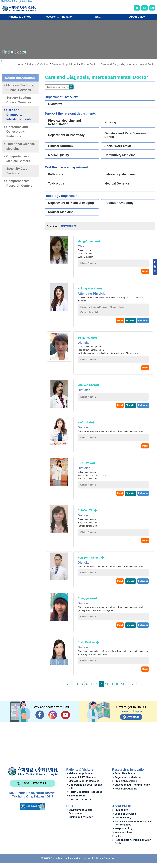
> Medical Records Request (83, 781)
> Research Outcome (124, 788)
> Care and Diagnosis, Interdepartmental (18, 114)
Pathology (55, 174)
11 (111, 684)
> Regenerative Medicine (126, 777)
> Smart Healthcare (123, 773)
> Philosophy (120, 809)
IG (52, 714)
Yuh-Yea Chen (87, 385)
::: (3, 2)
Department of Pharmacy (66, 135)
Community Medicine (120, 155)
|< (63, 684)
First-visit (130, 320)
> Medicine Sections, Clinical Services (19, 88)
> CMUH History (121, 817)
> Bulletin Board (76, 795)
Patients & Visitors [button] (19, 16)
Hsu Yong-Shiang (89, 557)
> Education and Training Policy (131, 784)
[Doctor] (59, 87)
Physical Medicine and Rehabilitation (64, 122)
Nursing (110, 122)
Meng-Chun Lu (87, 241)
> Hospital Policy (122, 828)
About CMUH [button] (137, 16)
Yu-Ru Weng (86, 337)
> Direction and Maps (79, 799)
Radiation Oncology (119, 203)
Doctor (71, 86)
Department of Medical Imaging (71, 203)
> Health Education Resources (84, 791)
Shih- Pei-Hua (86, 642)
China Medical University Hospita (32, 771)
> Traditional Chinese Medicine (19, 146)
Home (19, 64)
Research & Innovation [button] (58, 16)
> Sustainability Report (80, 817)
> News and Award (123, 832)
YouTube (65, 714)
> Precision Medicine (124, 781)
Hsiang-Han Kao (88, 288)
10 (106, 684)
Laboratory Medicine (119, 174)
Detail (145, 271)
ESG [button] (98, 16)
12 (117, 684)
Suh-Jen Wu (85, 510)
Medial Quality (58, 155)
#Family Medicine (118, 307)
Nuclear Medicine (60, 212)
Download (133, 716)
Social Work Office (118, 146)
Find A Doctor (89, 64)
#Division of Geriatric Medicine (93, 307)
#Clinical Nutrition (88, 263)
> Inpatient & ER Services (81, 777)
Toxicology (56, 183)
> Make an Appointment (80, 773)
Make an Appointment (65, 64)
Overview (55, 104)
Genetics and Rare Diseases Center (125, 135)
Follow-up (143, 320)
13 (122, 684)
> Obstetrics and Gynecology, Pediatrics (16, 131)
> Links (116, 836)
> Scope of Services (124, 813)
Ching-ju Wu (86, 598)
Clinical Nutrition (60, 146)
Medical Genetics (117, 183)
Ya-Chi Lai (84, 422)
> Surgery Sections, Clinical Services (18, 100)
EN (152, 8)
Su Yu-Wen (85, 463)
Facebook (39, 714)
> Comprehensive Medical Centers (17, 159)
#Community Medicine (90, 312)
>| (137, 684)
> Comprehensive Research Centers (18, 183)
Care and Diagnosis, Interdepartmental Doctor (128, 64)
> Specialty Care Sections (15, 171)
